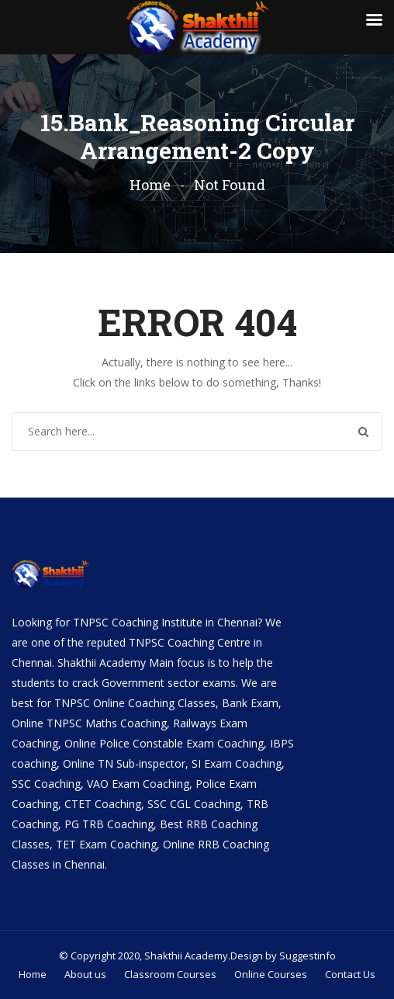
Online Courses (270, 974)
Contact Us (350, 974)
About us (85, 974)
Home (150, 184)
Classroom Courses (170, 974)
